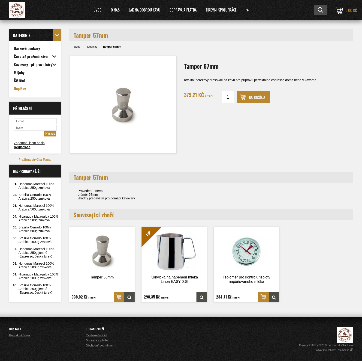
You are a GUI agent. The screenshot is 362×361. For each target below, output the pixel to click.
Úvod (98, 10)
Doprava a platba (183, 10)
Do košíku (257, 97)
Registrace (22, 147)
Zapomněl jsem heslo (29, 143)
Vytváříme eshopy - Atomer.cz (334, 350)
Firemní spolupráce (221, 10)
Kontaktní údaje (19, 335)
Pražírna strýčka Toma (34, 159)
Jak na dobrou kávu (144, 10)
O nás (115, 10)
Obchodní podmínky (99, 345)
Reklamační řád (96, 335)
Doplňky (92, 46)
